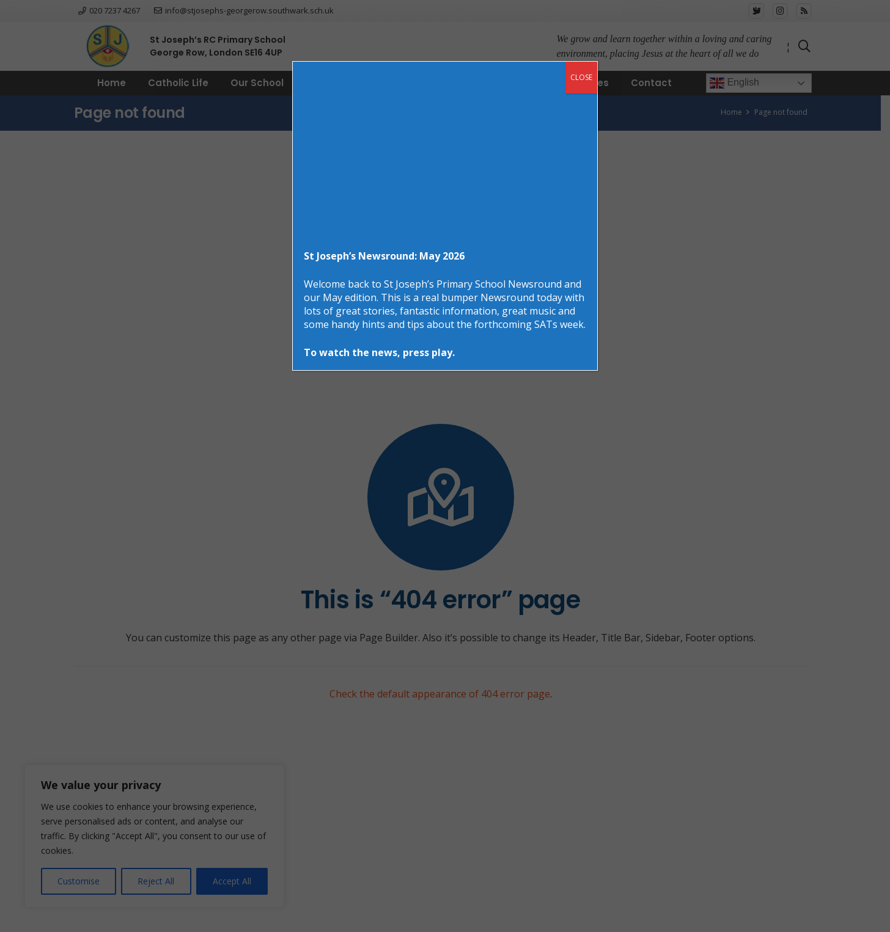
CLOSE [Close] (581, 77)
